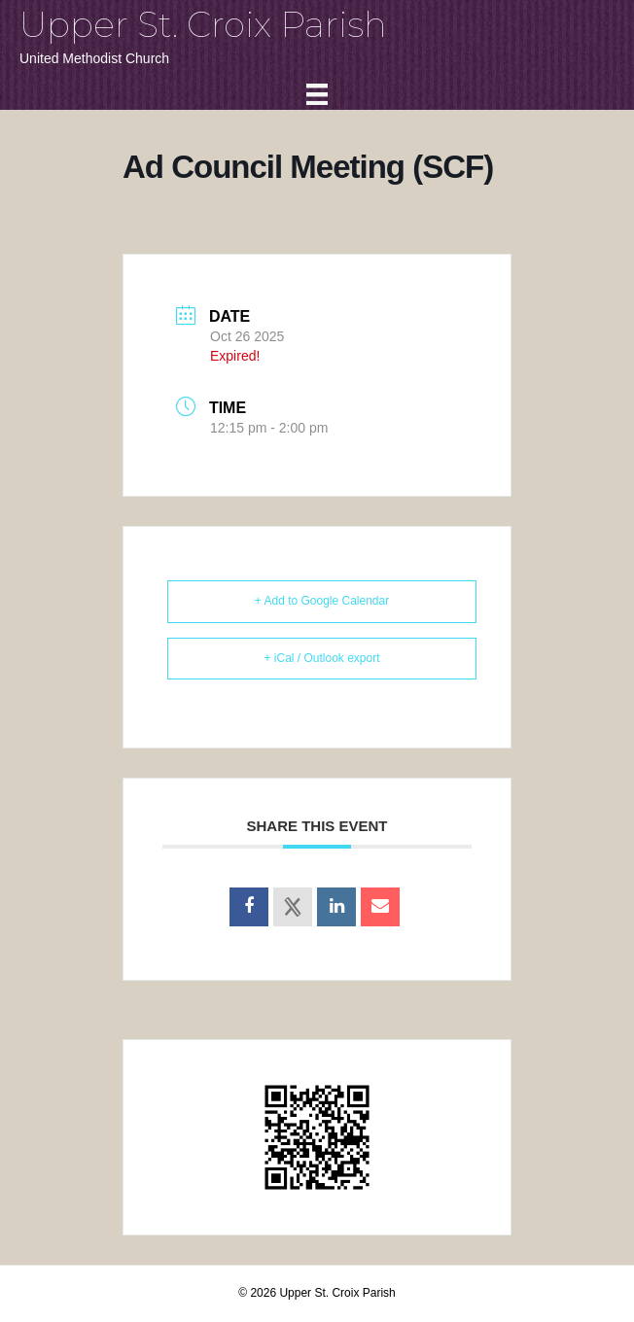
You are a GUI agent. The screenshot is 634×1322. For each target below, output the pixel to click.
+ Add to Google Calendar (322, 601)
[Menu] (317, 94)
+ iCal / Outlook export (321, 658)
